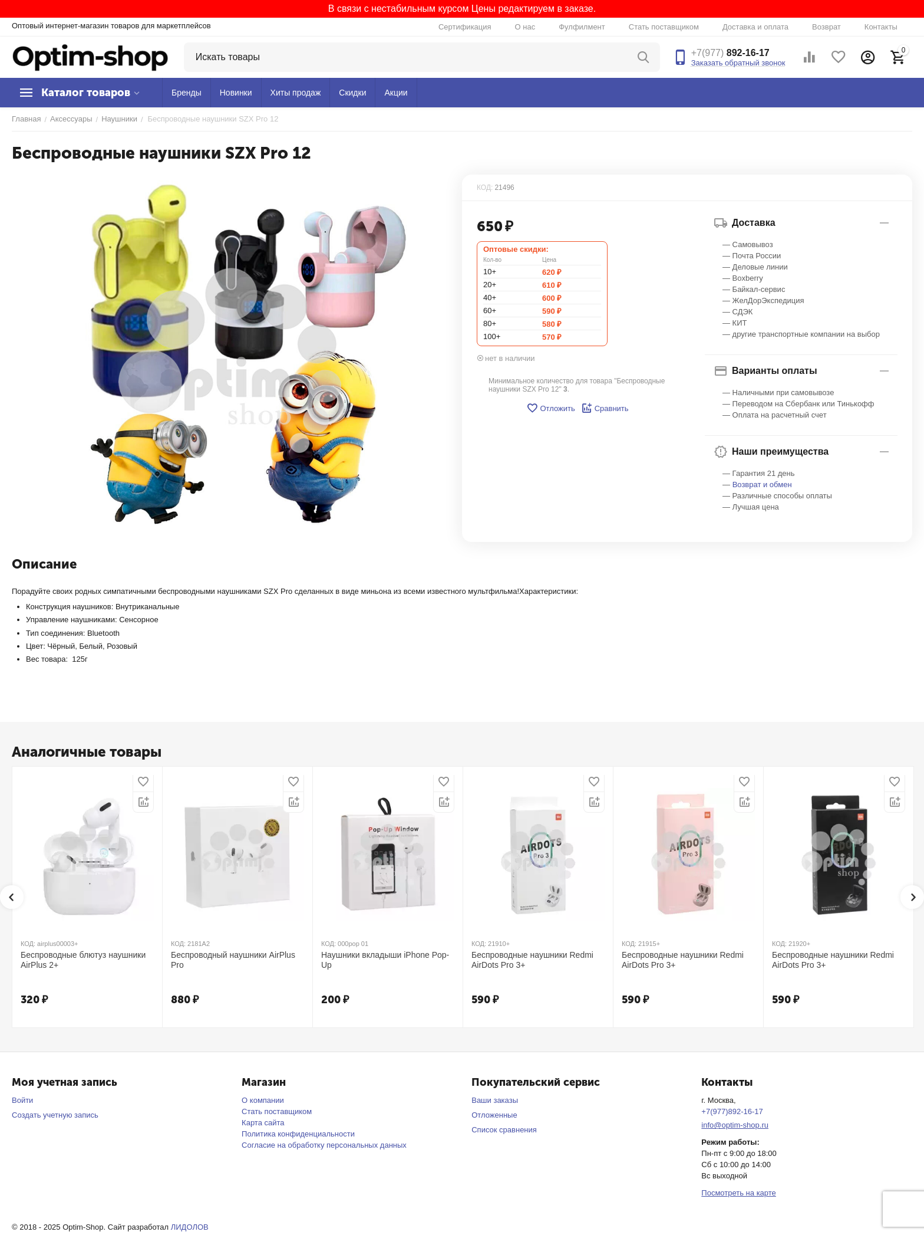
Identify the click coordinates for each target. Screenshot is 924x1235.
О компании (263, 1100)
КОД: (485, 187)
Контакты (880, 26)
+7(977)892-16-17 (732, 1111)
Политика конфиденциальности (298, 1133)
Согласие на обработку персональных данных (324, 1145)
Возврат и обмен (762, 484)
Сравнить (605, 408)
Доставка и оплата (755, 26)
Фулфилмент (582, 26)
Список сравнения (504, 1129)
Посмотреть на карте (738, 1192)
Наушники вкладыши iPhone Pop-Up (385, 960)
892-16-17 (730, 53)
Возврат (826, 26)
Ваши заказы (494, 1100)
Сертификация (464, 26)
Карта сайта (263, 1122)
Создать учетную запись (55, 1115)
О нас (525, 26)
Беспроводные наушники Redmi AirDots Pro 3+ (532, 960)
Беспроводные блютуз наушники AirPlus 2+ (83, 960)
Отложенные (494, 1115)
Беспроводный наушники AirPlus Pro (233, 960)
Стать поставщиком (664, 26)
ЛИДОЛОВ (190, 1227)
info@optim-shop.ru (734, 1125)
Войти (22, 1100)
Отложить (550, 408)
